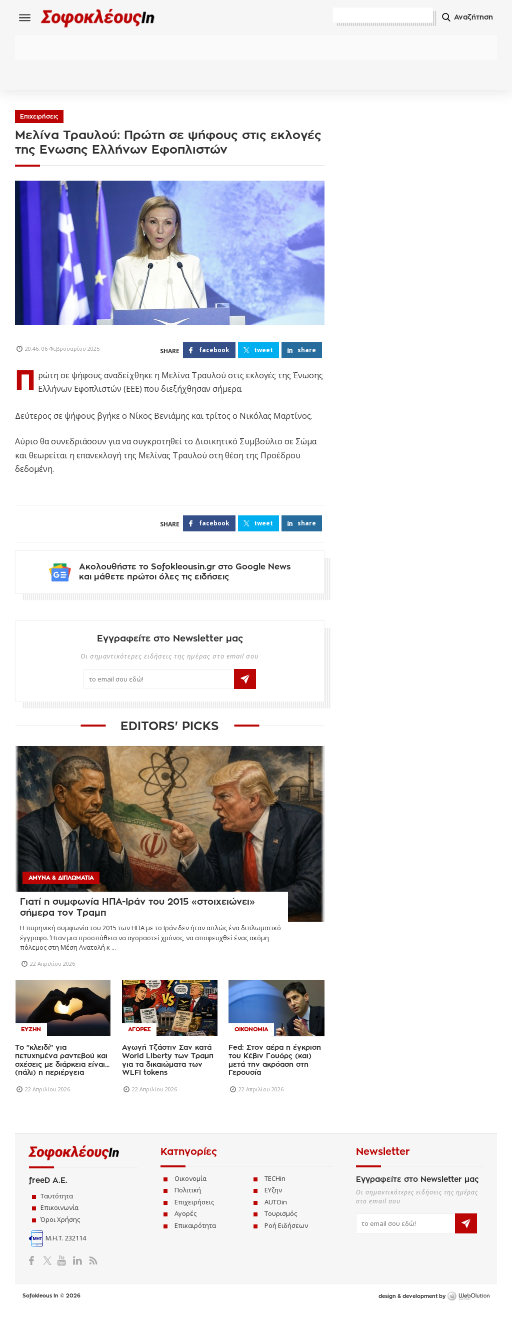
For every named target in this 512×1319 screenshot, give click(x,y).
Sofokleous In (104, 18)
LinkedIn (77, 1267)
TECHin (275, 1185)
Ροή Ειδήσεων (286, 1232)
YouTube (63, 1267)
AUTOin (275, 1209)
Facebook (35, 1267)
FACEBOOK (214, 351)
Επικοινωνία (59, 1214)
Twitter (49, 1267)
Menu (25, 18)
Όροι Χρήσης (60, 1226)
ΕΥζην (273, 1197)
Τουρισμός (280, 1221)
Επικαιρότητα (195, 1232)
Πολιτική (187, 1197)
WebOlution (469, 1304)
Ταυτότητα (56, 1203)
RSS (91, 1267)
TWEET (263, 351)
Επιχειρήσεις (39, 118)
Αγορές (185, 1221)
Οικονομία (190, 1185)
